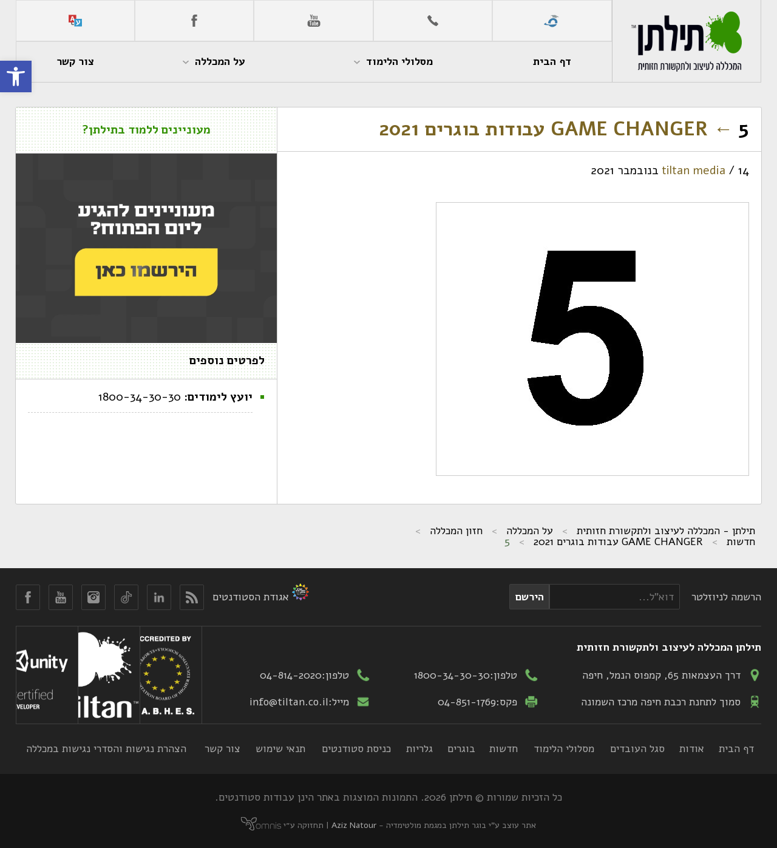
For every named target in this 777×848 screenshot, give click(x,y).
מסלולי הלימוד (564, 748)
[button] (16, 76)
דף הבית (736, 748)
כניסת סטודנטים (356, 748)
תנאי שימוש (280, 748)
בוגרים (461, 748)
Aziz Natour (353, 825)
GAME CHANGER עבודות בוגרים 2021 (556, 129)
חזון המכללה (456, 530)
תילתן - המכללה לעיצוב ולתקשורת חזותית (666, 530)
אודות (691, 748)
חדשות (741, 541)
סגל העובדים (637, 748)
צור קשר (222, 748)
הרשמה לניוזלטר (726, 596)
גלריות (419, 748)
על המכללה (529, 530)
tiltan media (693, 170)
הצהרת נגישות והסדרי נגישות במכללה (106, 748)
